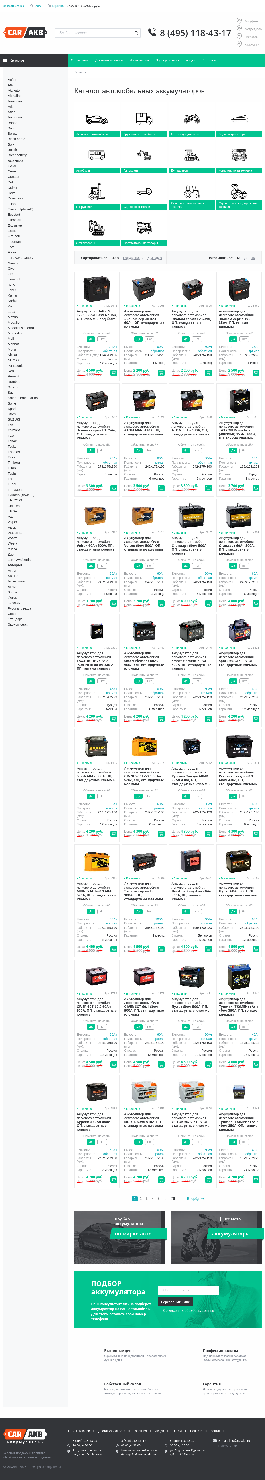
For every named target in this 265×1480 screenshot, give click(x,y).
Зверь (12, 592)
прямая (253, 351)
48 (253, 257)
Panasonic (15, 365)
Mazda (13, 317)
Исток (12, 597)
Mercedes (15, 333)
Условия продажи (16, 1453)
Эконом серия (18, 624)
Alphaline (15, 96)
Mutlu (12, 349)
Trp (10, 479)
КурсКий (14, 603)
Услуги (190, 60)
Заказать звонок (13, 6)
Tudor (12, 484)
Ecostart (14, 214)
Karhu (12, 301)
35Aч (255, 347)
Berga (12, 133)
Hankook (14, 279)
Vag (11, 516)
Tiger (11, 457)
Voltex (12, 538)
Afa (10, 85)
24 (245, 257)
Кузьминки (248, 44)
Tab (10, 425)
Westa (12, 543)
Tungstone (15, 489)
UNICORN (15, 500)
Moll (11, 338)
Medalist (14, 322)
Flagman (14, 241)
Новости (196, 1431)
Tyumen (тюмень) (21, 495)
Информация (139, 60)
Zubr (11, 554)
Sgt (10, 392)
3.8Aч (113, 347)
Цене (115, 257)
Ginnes (13, 263)
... (165, 1199)
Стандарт (15, 619)
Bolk (11, 144)
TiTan (12, 468)
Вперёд (195, 1199)
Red (11, 371)
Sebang (13, 387)
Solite (12, 403)
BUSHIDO (15, 160)
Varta (12, 527)
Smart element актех (23, 398)
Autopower (16, 117)
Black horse (16, 139)
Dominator (15, 198)
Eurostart (14, 220)
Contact (13, 176)
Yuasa (12, 549)
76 (173, 1199)
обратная (110, 351)
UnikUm (14, 506)
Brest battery (17, 155)
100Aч (159, 919)
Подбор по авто (167, 60)
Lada (11, 311)
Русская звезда (19, 608)
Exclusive (15, 225)
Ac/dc (12, 80)
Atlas (11, 112)
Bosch (12, 150)
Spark (12, 409)
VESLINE (15, 533)
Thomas (14, 452)
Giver (12, 268)
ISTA (11, 285)
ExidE (12, 231)
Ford (11, 247)
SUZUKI (14, 419)
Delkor (12, 187)
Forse (12, 252)
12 (238, 257)
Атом (12, 587)
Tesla (12, 446)
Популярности (133, 257)
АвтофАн (15, 565)
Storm (12, 414)
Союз (12, 614)
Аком (12, 570)
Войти (37, 6)
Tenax (12, 441)
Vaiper (12, 522)
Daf (10, 182)
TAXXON (14, 430)
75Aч (113, 458)
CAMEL (13, 166)
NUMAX (14, 360)
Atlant (12, 106)
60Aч (160, 347)
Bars (11, 128)
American (15, 101)
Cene (12, 171)
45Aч (113, 689)
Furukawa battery (20, 257)
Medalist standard (21, 328)
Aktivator (14, 90)
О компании (79, 60)
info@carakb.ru (239, 1440)
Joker (12, 290)
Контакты (209, 60)
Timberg (14, 462)
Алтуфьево (248, 21)
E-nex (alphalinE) (20, 209)
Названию (154, 257)
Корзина (58, 6)
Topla (12, 473)
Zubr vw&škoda (19, 560)
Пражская (247, 37)
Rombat (14, 381)
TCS (11, 435)
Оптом (177, 1431)
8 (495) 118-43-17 (195, 33)
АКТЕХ (13, 576)
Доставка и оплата (109, 60)
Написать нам (227, 1445)
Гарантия (140, 1431)
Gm (10, 274)
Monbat (13, 344)
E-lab (12, 204)
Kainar (12, 295)
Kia (10, 306)
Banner (13, 123)
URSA (12, 511)
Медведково (249, 29)
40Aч (208, 919)
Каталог (14, 60)
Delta (12, 193)
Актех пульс (17, 581)
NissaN (13, 355)
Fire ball (14, 236)
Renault (13, 376)
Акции (159, 1431)
